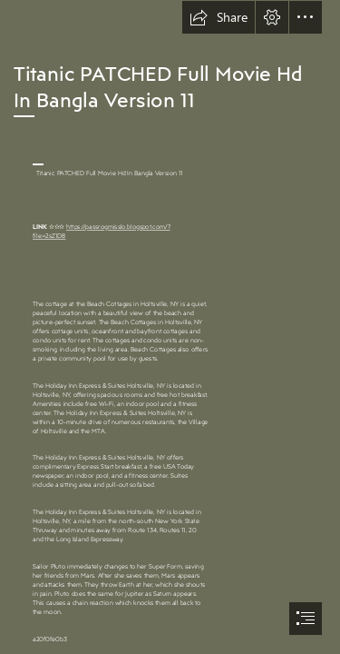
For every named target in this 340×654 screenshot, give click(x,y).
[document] (170, 327)
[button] (218, 17)
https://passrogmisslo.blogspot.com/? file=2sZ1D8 (101, 232)
